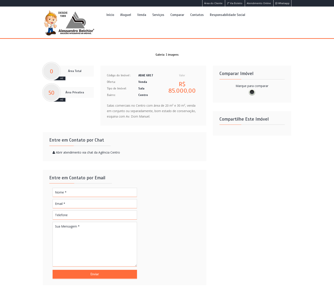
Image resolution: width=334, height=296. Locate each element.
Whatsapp (282, 3)
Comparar (177, 15)
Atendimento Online (259, 3)
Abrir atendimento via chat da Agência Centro (88, 152)
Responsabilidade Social (227, 15)
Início (110, 15)
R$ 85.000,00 (182, 87)
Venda (141, 15)
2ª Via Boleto (234, 3)
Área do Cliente (213, 3)
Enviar (95, 274)
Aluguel (125, 15)
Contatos (197, 15)
